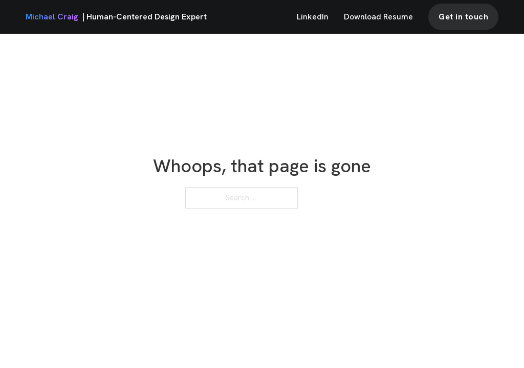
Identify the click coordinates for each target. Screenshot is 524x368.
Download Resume (378, 16)
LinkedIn (313, 16)
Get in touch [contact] (463, 16)
